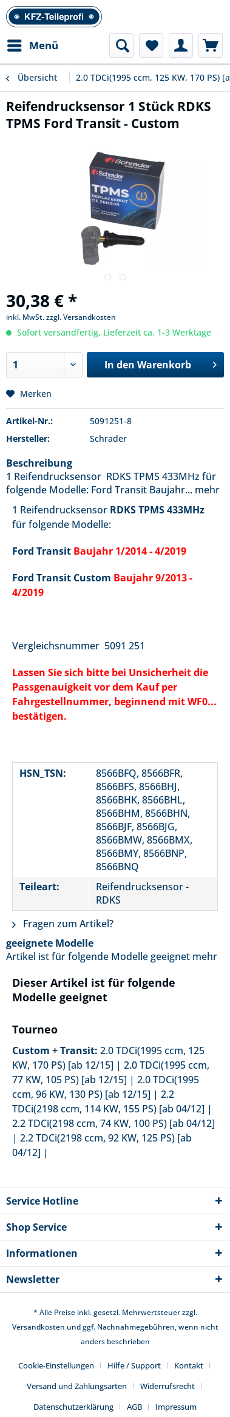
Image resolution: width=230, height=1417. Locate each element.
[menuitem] (32, 45)
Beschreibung (39, 463)
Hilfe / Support (134, 1365)
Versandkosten (38, 1327)
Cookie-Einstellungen (56, 1365)
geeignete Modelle (49, 943)
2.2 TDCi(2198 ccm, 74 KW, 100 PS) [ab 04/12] (113, 1123)
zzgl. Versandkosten (81, 317)
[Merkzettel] (151, 45)
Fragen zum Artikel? (62, 923)
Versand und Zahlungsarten (77, 1386)
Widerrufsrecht (167, 1386)
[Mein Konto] (181, 45)
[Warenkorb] (210, 45)
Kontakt (188, 1365)
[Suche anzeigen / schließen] (121, 45)
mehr (206, 489)
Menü (32, 44)
